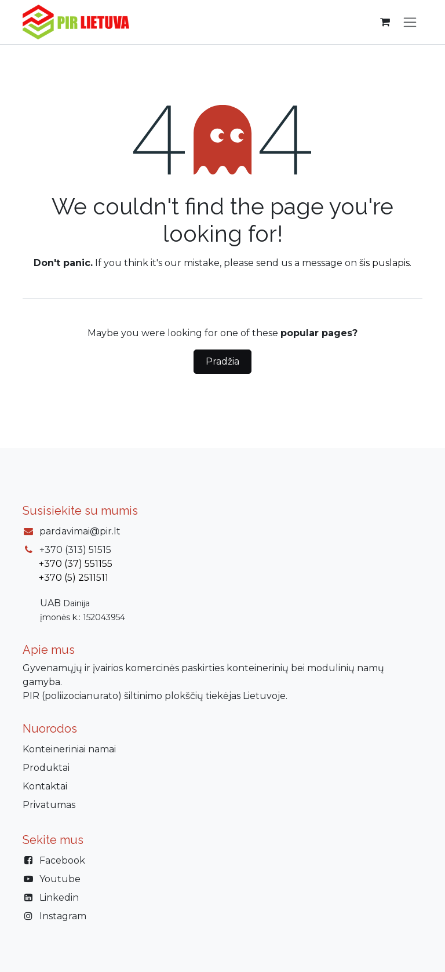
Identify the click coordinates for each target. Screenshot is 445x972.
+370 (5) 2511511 (73, 577)
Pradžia (222, 361)
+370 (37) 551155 (75, 563)
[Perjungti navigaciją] (409, 22)
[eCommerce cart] (384, 22)
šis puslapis (384, 262)
